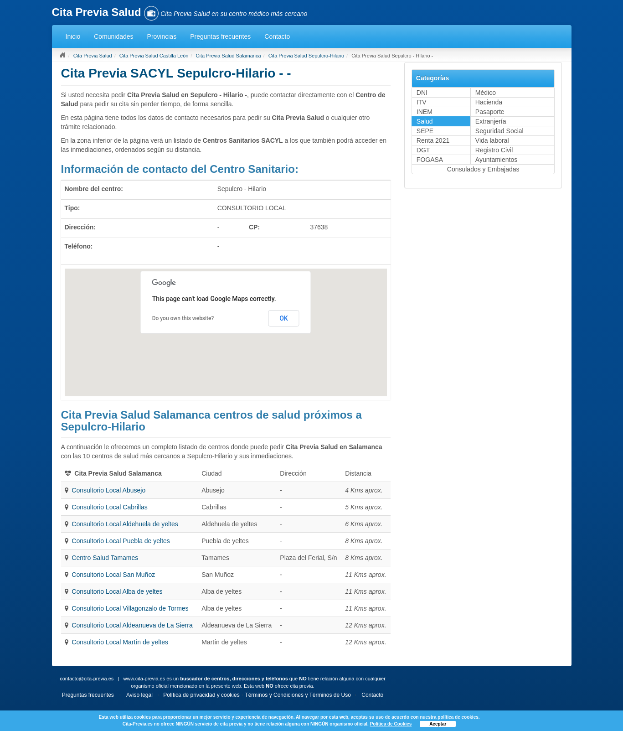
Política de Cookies (391, 723)
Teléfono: (79, 246)
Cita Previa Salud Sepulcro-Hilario (306, 55)
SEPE (425, 131)
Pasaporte (490, 111)
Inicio (73, 36)
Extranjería (490, 121)
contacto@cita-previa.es (86, 678)
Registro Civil (494, 150)
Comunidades (113, 36)
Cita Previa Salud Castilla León (154, 55)
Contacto (277, 36)
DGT (423, 150)
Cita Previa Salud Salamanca (228, 55)
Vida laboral (492, 140)
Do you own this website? (183, 318)
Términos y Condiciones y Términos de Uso (298, 695)
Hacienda (488, 102)
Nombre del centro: (94, 188)
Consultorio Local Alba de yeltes (117, 591)
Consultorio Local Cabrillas (110, 507)
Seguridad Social (499, 131)
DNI (422, 92)
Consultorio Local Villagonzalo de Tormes (130, 608)
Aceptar (437, 723)
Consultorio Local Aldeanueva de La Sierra (132, 625)
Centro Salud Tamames (105, 557)
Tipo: (72, 208)
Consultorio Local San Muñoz (113, 574)
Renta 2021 (433, 140)
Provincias (162, 36)
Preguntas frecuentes (220, 36)
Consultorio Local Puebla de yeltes (121, 540)
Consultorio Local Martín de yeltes (120, 642)
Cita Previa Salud (92, 55)
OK (283, 318)
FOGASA (430, 159)
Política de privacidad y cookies (201, 695)
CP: (254, 227)
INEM (424, 111)
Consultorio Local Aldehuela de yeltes (125, 524)
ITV (422, 102)
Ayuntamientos (496, 159)
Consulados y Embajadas (483, 169)
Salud (425, 121)
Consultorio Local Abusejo (108, 490)
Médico (485, 92)
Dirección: (80, 227)
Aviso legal (139, 695)
